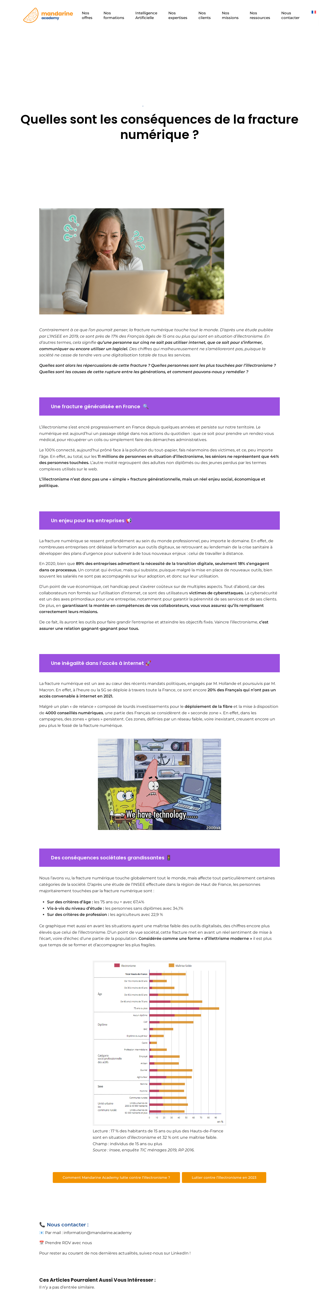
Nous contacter (291, 15)
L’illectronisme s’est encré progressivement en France (92, 427)
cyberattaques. (228, 593)
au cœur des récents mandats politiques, (146, 683)
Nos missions (230, 15)
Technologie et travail (121, 104)
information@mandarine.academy (98, 1232)
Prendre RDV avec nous (68, 1242)
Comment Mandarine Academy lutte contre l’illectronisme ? (116, 1177)
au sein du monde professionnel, (168, 541)
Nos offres (87, 15)
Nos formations (114, 15)
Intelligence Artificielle (146, 15)
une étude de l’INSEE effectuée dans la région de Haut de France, (167, 884)
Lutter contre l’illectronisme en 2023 (224, 1177)
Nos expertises (177, 15)
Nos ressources (260, 15)
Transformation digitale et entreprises (181, 104)
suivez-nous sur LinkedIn (164, 1253)
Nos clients (204, 15)
